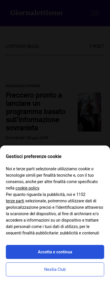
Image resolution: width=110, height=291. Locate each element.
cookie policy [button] (27, 188)
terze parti (15, 201)
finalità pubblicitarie (40, 233)
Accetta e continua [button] (55, 252)
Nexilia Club (55, 269)
